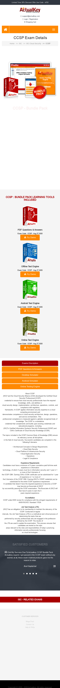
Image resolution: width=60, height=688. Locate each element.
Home (12, 44)
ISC (20, 44)
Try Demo (30, 237)
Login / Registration (30, 19)
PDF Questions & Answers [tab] (30, 369)
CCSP (48, 44)
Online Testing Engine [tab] (30, 386)
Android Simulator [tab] (30, 381)
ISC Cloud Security (34, 44)
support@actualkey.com (30, 16)
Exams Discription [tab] (30, 363)
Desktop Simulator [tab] (30, 375)
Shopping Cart (30, 22)
